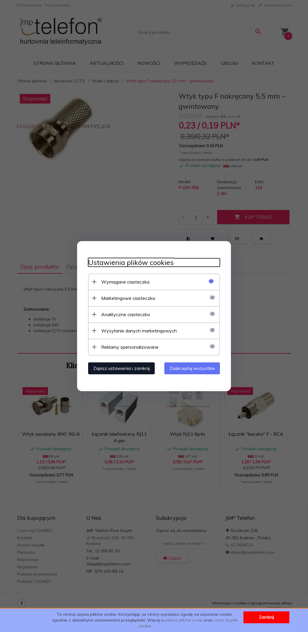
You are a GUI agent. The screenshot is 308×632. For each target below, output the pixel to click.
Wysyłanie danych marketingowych (138, 330)
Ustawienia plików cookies (130, 262)
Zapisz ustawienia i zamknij (120, 368)
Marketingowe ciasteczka (127, 298)
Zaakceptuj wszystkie (193, 368)
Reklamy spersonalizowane (129, 347)
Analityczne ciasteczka (124, 314)
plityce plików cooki (183, 620)
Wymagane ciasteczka (124, 281)
